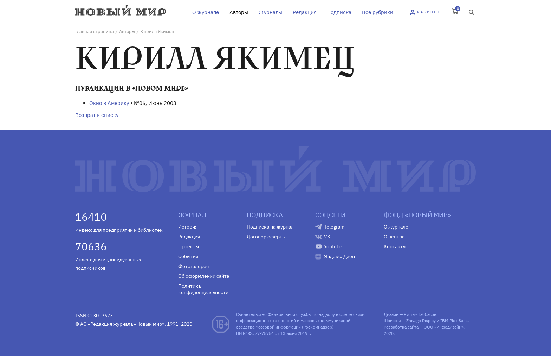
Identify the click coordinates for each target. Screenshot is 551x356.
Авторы (238, 12)
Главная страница (94, 32)
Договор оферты (266, 236)
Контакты (395, 246)
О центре (394, 236)
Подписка (339, 12)
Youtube (333, 246)
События (188, 256)
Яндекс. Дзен (339, 256)
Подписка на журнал (270, 227)
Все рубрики (377, 12)
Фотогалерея (193, 266)
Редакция (305, 12)
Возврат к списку (96, 115)
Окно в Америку (109, 103)
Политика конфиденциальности (203, 289)
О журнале (205, 12)
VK (327, 236)
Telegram (334, 227)
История (187, 227)
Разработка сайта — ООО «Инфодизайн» (424, 327)
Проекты (188, 246)
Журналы (270, 12)
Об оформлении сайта (203, 276)
